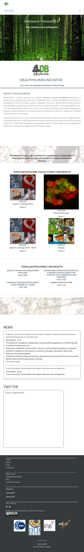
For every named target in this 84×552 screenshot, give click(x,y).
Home (8, 460)
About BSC (10, 493)
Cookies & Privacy (13, 482)
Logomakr (34, 540)
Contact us (10, 467)
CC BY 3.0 (49, 540)
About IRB (10, 496)
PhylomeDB (42, 544)
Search (8, 462)
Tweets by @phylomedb (14, 392)
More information (13, 361)
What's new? (11, 474)
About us (9, 489)
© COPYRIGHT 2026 (42, 547)
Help (8, 465)
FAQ (7, 479)
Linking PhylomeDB (13, 477)
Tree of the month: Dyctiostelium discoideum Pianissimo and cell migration (35, 368)
